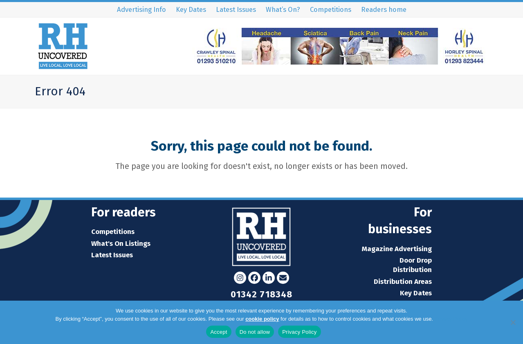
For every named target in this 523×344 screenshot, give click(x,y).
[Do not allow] (513, 322)
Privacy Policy (451, 319)
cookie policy (262, 319)
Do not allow (255, 332)
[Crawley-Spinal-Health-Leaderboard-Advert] (340, 62)
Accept (218, 332)
